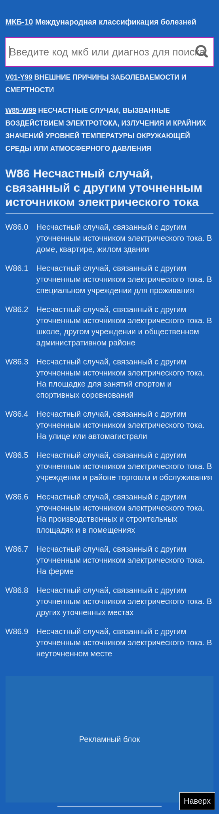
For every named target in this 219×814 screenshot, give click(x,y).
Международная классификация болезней (101, 21)
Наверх (197, 801)
